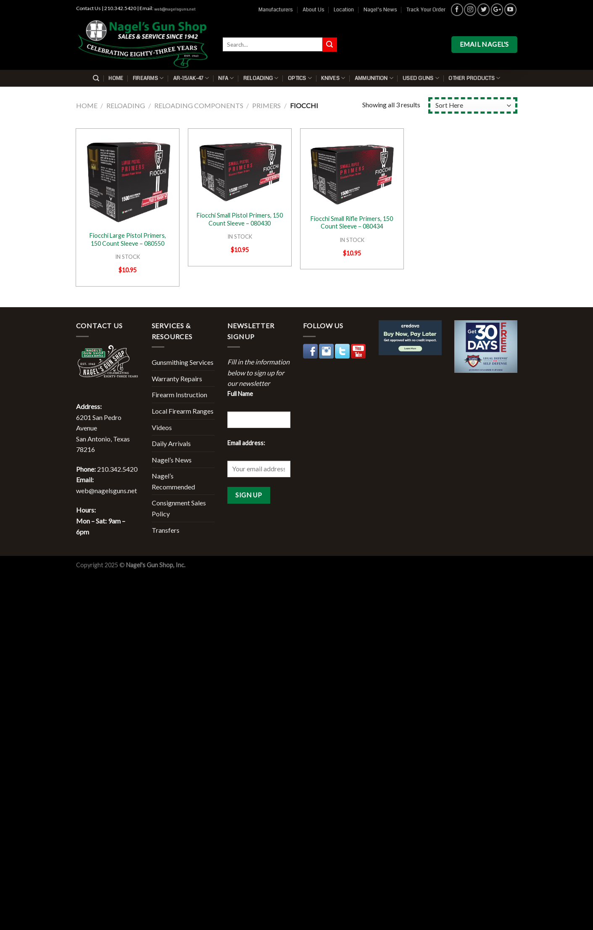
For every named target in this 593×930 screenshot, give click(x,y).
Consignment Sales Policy (179, 508)
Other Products (474, 78)
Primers (266, 105)
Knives (333, 78)
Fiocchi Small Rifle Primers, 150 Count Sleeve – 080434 (352, 222)
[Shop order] (472, 105)
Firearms (148, 78)
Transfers (165, 530)
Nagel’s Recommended (173, 481)
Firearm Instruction (179, 395)
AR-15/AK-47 (191, 78)
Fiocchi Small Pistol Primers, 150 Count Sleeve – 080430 (240, 219)
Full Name (240, 393)
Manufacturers (275, 9)
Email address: (246, 442)
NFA (226, 78)
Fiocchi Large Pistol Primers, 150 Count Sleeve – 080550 (128, 239)
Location (344, 9)
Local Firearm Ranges (182, 411)
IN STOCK (127, 256)
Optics (300, 78)
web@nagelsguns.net (174, 9)
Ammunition (374, 78)
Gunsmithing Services (182, 362)
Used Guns (421, 78)
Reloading (261, 78)
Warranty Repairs (177, 379)
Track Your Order (425, 9)
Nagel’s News (380, 9)
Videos (162, 427)
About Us (313, 9)
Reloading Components (198, 105)
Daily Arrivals (171, 443)
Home (115, 78)
